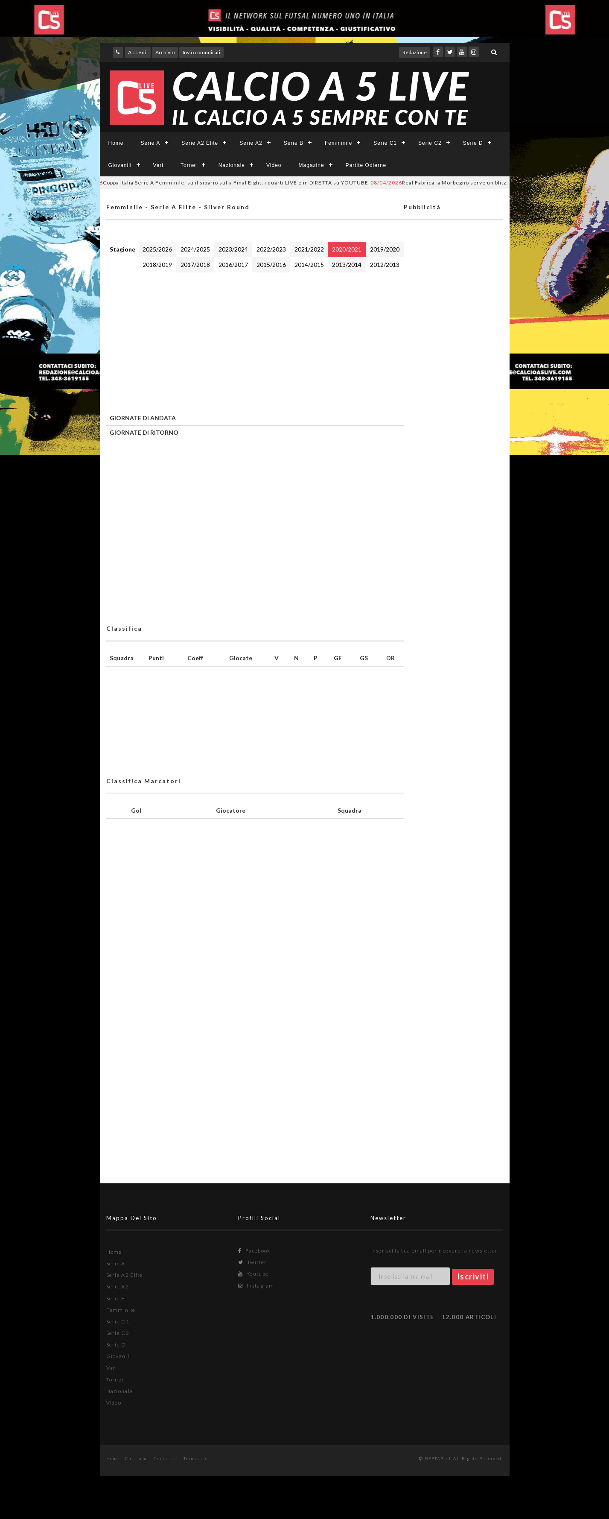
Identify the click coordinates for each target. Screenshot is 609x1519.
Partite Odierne (366, 165)
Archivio (165, 52)
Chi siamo (136, 1458)
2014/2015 (309, 264)
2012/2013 (384, 264)
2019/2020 (384, 249)
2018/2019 (157, 264)
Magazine (311, 165)
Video (273, 165)
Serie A (150, 143)
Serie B (293, 143)
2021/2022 (309, 249)
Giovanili (120, 165)
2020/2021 (346, 249)
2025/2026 (157, 249)
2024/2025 (195, 249)
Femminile (338, 143)
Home (116, 143)
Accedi (137, 52)
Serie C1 (385, 143)
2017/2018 (195, 264)
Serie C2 (430, 143)
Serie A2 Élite (199, 143)
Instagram (256, 1285)
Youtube (253, 1273)
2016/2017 (233, 264)
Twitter (252, 1262)
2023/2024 (233, 249)
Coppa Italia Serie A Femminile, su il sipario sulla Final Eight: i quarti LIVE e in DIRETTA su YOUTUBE (225, 182)
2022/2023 (271, 249)
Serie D (473, 143)
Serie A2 (250, 143)
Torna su (195, 1458)
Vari (158, 165)
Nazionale (232, 165)
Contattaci (166, 1458)
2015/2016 (271, 264)
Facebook (254, 1250)
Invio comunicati (201, 52)
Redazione (414, 52)
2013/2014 (346, 264)
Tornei (189, 165)
